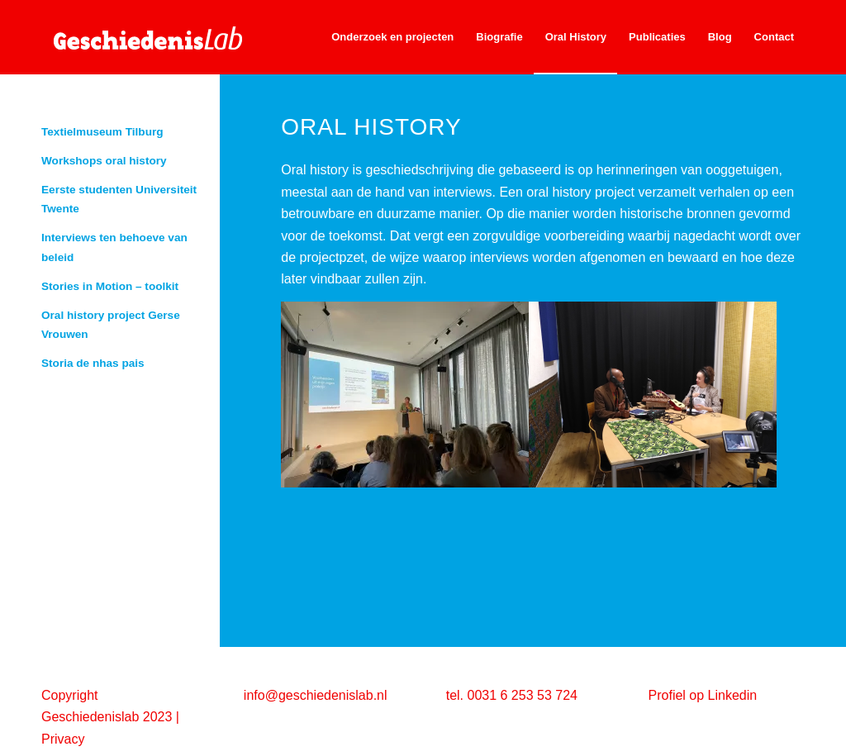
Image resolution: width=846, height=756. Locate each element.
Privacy (62, 739)
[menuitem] (392, 37)
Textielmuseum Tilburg (102, 132)
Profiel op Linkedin (703, 695)
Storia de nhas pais (93, 363)
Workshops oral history (104, 161)
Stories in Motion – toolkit (109, 286)
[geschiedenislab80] (165, 37)
